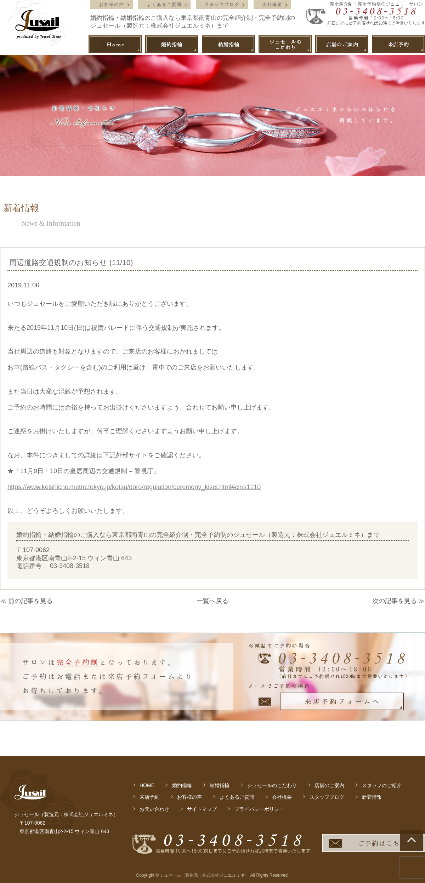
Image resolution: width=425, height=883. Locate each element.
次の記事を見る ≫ (398, 600)
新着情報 (372, 797)
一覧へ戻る (212, 600)
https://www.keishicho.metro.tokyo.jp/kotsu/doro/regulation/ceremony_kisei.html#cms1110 (134, 487)
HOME (147, 785)
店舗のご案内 (329, 785)
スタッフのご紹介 (382, 785)
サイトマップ (202, 809)
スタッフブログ (222, 4)
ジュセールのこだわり (272, 785)
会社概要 (272, 4)
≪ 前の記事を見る (26, 600)
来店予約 (149, 797)
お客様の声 (111, 4)
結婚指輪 (220, 785)
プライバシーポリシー (259, 809)
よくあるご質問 (164, 4)
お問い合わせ (154, 809)
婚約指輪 (182, 785)
